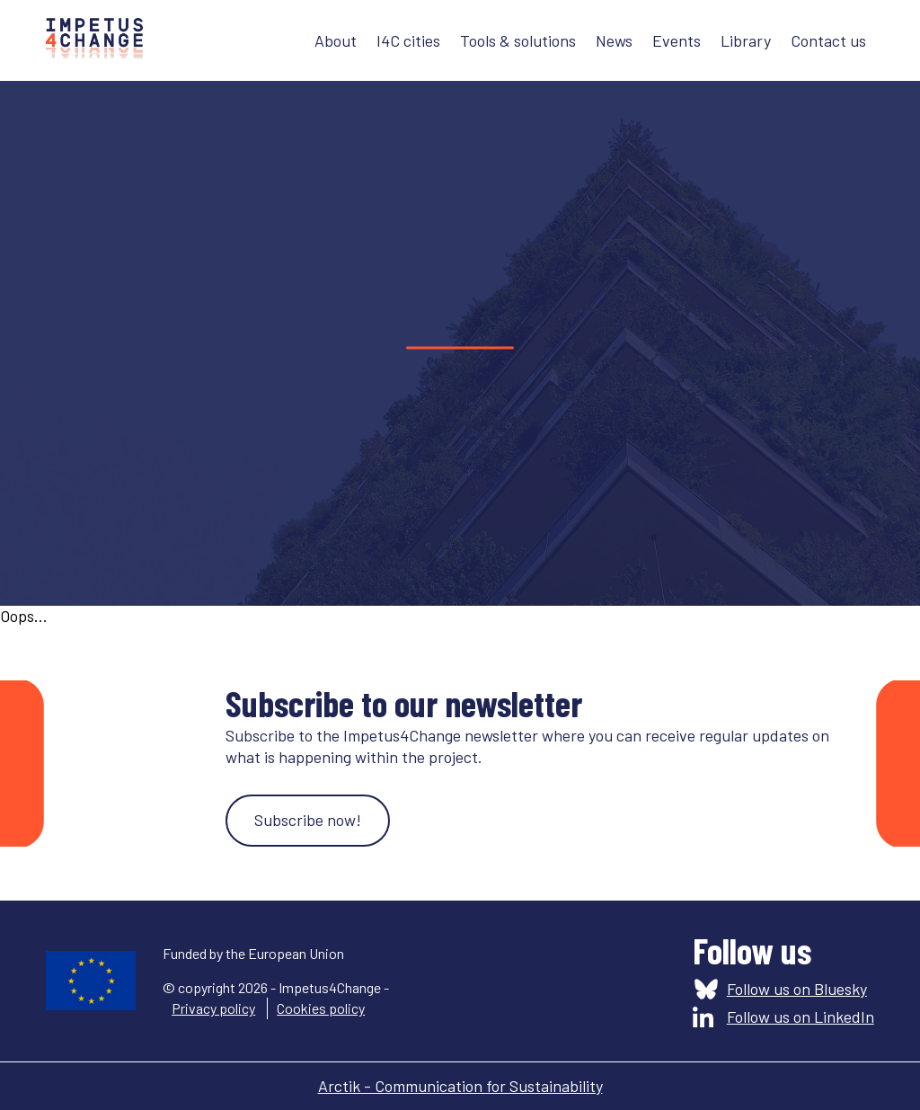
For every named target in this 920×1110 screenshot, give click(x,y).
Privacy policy (213, 1008)
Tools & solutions (518, 40)
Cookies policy (321, 1008)
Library (746, 40)
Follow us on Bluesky (797, 989)
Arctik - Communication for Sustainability (460, 1086)
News (614, 40)
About (335, 40)
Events (676, 40)
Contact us (828, 40)
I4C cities (408, 40)
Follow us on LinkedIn (800, 1016)
